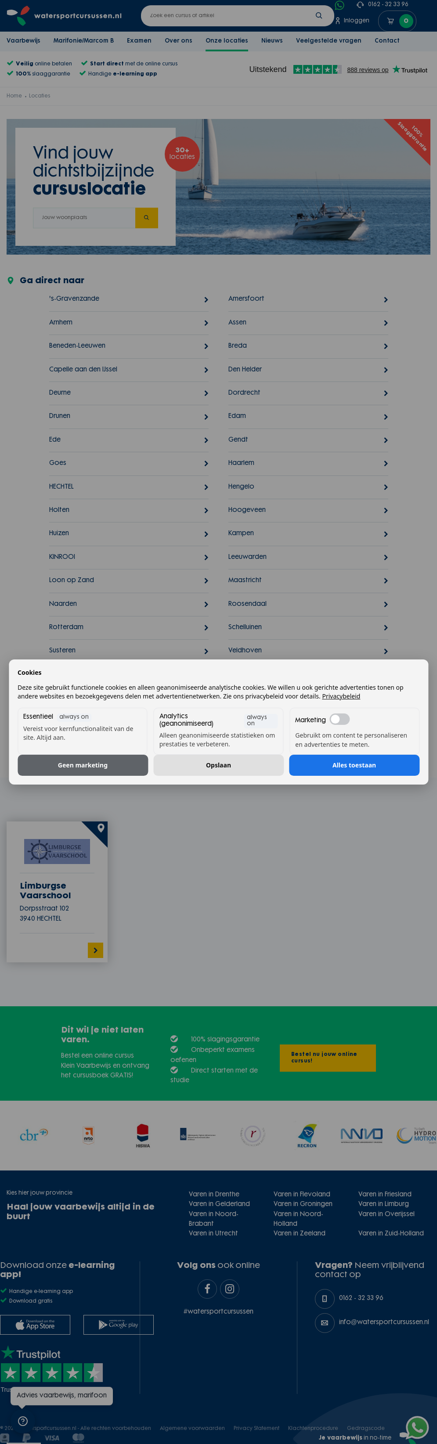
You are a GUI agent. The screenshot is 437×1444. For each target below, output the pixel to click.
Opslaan (218, 765)
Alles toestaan (354, 765)
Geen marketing (83, 765)
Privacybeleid (341, 696)
